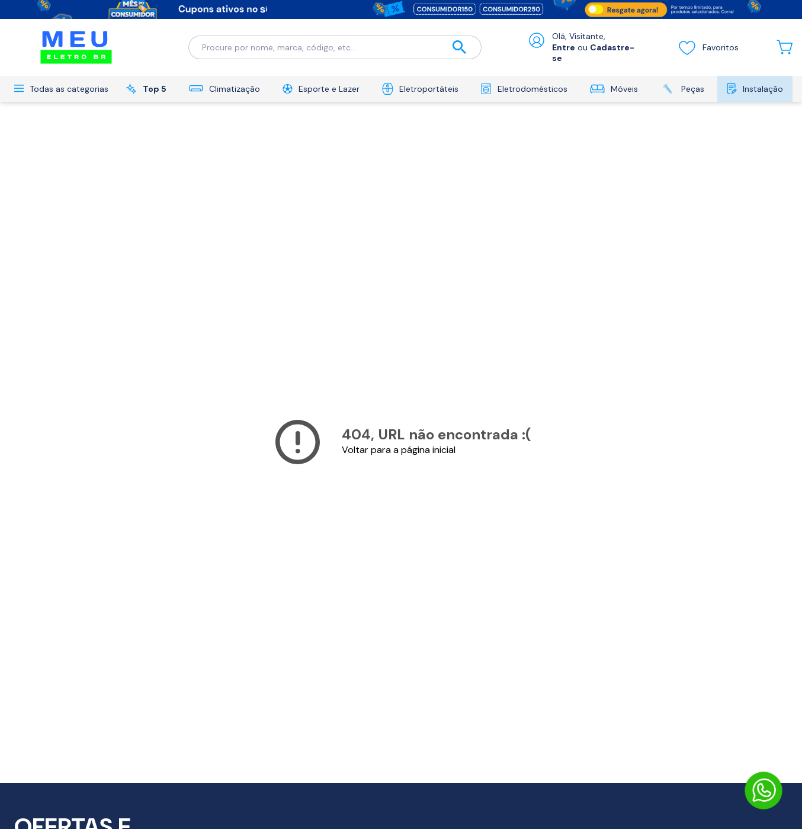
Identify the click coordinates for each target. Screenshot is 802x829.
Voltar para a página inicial (398, 450)
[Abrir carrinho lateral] (785, 47)
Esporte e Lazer (321, 88)
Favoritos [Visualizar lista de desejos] (708, 47)
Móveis (614, 88)
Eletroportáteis (420, 89)
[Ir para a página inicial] (76, 47)
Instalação (755, 88)
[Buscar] (459, 48)
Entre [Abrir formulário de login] (563, 47)
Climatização (224, 88)
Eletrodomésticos (523, 88)
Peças (682, 88)
